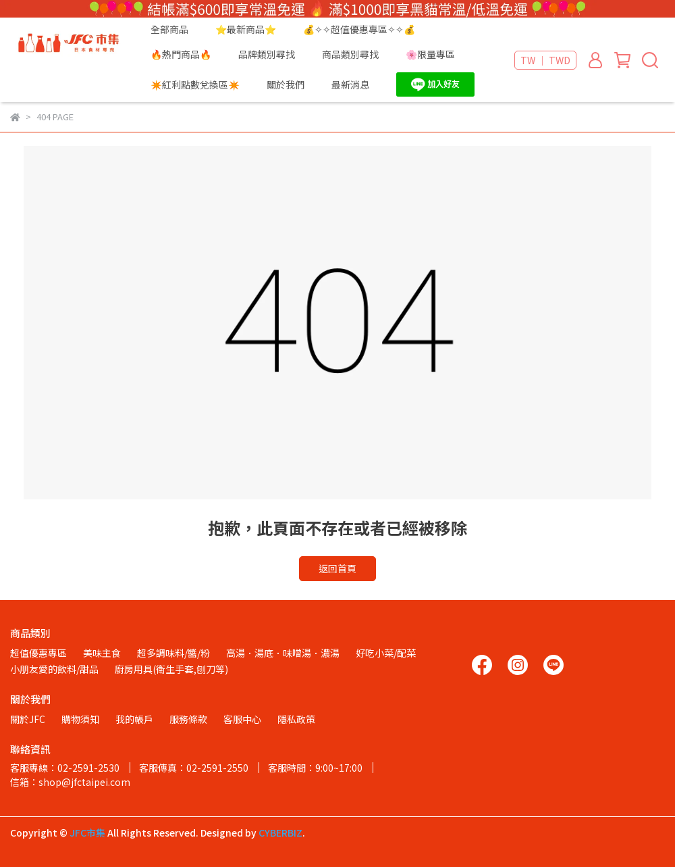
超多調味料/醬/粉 (173, 653)
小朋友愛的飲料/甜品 (54, 669)
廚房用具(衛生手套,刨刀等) (171, 669)
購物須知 (80, 719)
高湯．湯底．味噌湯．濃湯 (283, 653)
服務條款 (188, 719)
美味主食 (102, 653)
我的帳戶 (134, 719)
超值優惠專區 (38, 653)
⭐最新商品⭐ (245, 29)
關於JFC (27, 719)
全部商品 (169, 29)
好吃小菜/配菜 (386, 653)
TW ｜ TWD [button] (545, 60)
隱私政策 (296, 719)
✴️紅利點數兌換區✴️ (195, 84)
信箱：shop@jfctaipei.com (70, 782)
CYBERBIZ (280, 832)
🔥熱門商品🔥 (181, 54)
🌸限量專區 (430, 54)
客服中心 (242, 719)
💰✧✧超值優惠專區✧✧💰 (359, 29)
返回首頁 (337, 568)
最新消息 (350, 84)
